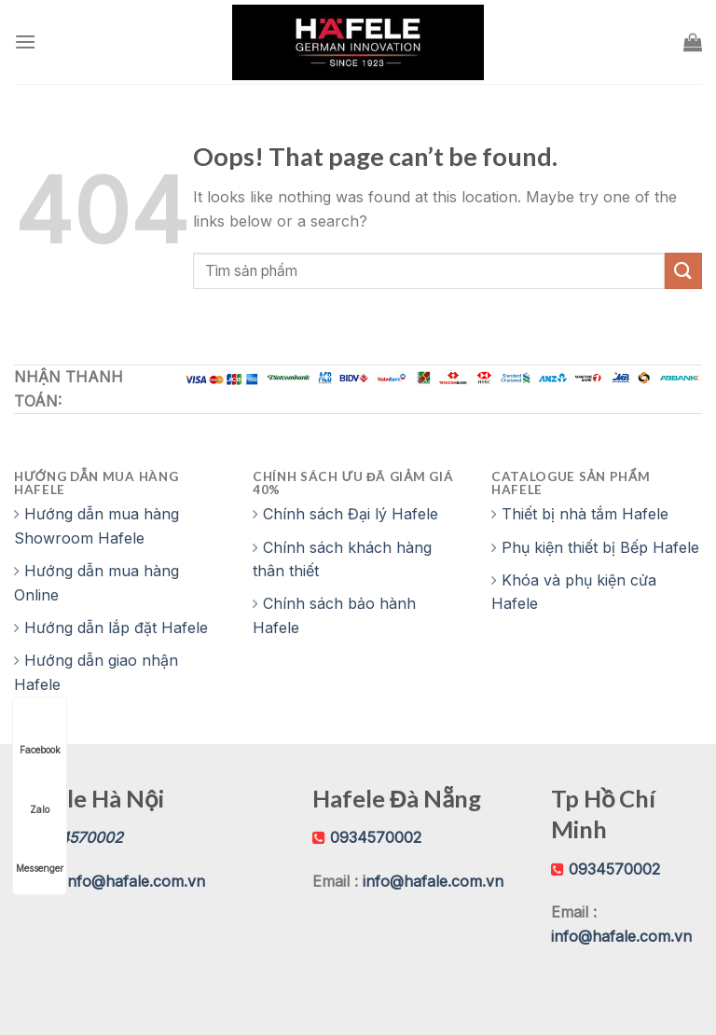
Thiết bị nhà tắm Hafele (585, 513)
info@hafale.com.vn (134, 881)
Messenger (39, 851)
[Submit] (683, 271)
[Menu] (25, 41)
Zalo (40, 792)
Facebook (40, 732)
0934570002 (375, 837)
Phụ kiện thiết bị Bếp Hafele (600, 547)
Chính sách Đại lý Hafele (350, 513)
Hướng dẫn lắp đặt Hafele (116, 627)
